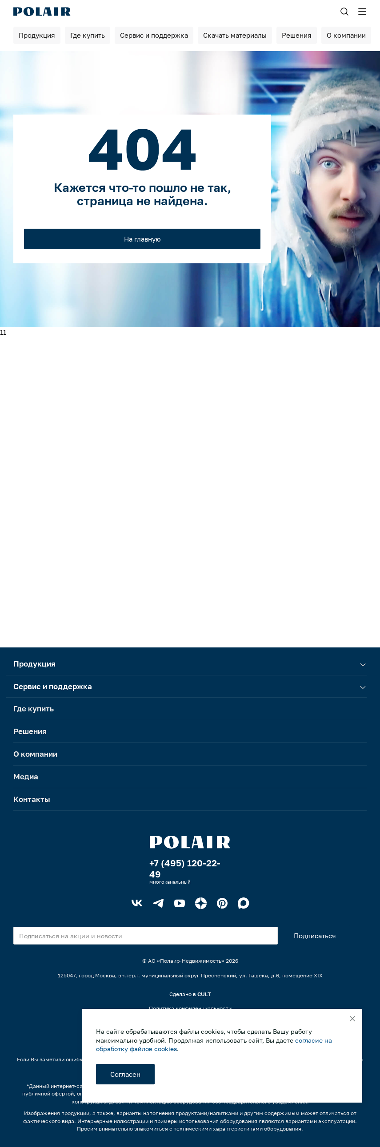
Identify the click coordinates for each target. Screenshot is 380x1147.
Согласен (125, 1074)
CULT (204, 994)
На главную (142, 239)
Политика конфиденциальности (190, 1008)
